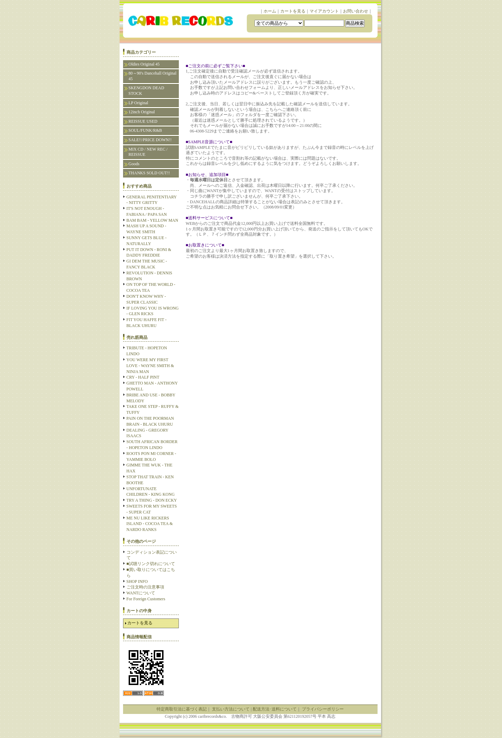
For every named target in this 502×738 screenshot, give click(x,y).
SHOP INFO (137, 581)
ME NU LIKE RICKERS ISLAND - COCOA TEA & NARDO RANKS (150, 524)
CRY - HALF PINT (143, 377)
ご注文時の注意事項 (145, 587)
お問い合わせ (355, 11)
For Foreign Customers (146, 598)
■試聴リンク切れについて (151, 563)
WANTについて (141, 593)
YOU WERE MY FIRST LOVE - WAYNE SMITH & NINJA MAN (150, 365)
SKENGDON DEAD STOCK (146, 90)
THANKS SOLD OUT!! (149, 172)
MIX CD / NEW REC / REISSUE (148, 152)
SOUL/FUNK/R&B (145, 130)
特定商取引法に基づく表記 (182, 709)
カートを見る (292, 11)
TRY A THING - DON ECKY (152, 500)
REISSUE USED (143, 121)
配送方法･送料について (275, 709)
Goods (134, 163)
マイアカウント (324, 11)
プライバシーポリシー (323, 709)
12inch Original (142, 111)
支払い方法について (231, 709)
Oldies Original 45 (144, 64)
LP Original (139, 102)
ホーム (270, 11)
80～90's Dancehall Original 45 (152, 76)
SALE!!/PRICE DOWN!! (150, 139)
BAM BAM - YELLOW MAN (152, 220)
